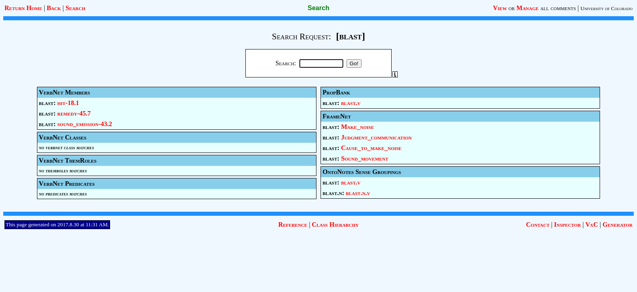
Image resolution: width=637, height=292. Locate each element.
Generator (617, 224)
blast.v (350, 102)
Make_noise (357, 126)
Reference (292, 224)
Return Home (23, 7)
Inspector (567, 224)
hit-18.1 (68, 102)
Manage (527, 7)
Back (54, 7)
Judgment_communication (376, 137)
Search (75, 7)
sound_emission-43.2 (84, 123)
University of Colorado (607, 8)
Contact (538, 224)
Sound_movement (364, 158)
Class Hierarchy (335, 224)
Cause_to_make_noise (371, 147)
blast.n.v (358, 192)
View (500, 7)
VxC (591, 224)
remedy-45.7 (74, 113)
